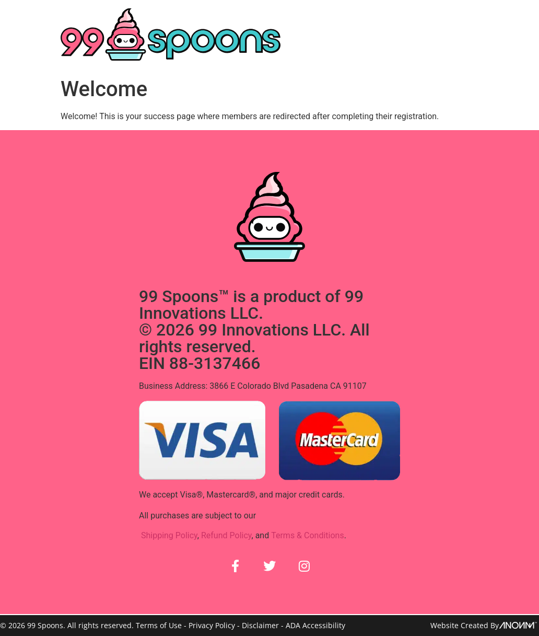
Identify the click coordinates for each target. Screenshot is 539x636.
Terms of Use (159, 625)
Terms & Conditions (307, 535)
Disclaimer (260, 625)
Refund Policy (226, 535)
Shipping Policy (169, 535)
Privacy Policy (212, 625)
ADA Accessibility (315, 625)
